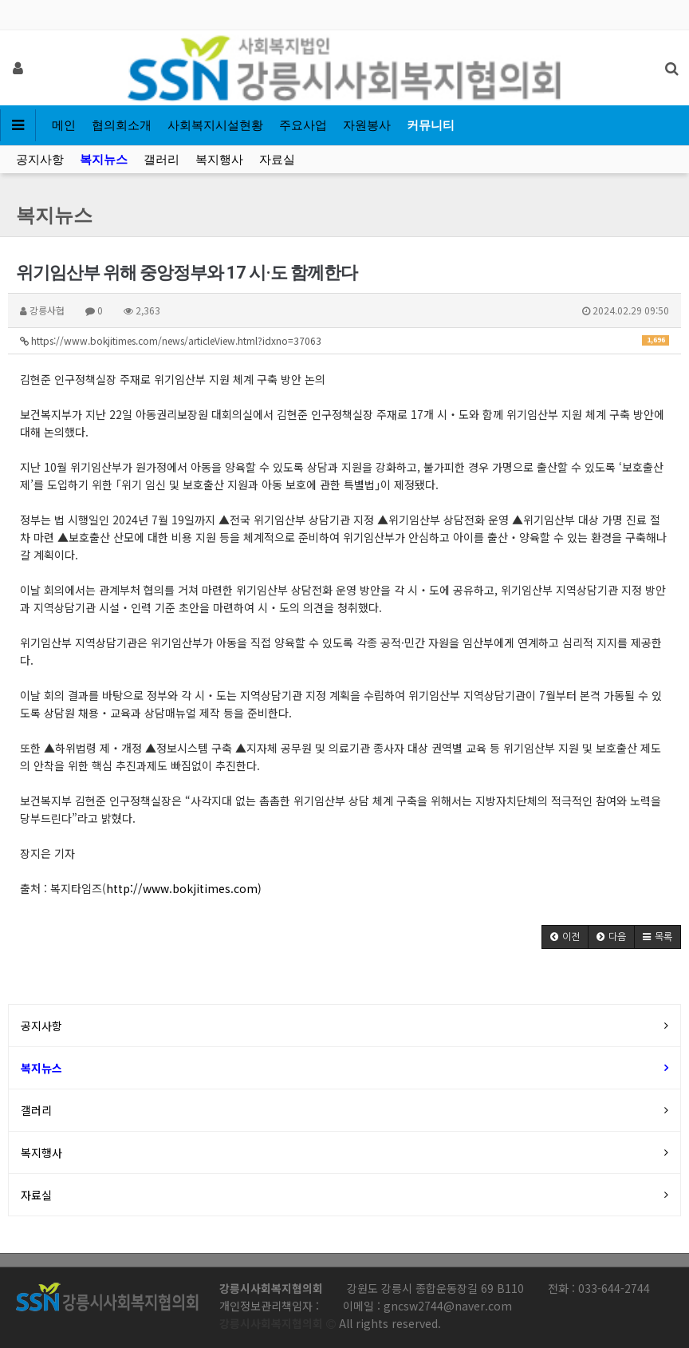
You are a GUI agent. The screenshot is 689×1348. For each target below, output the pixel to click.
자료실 (277, 159)
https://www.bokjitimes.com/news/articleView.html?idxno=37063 (344, 340)
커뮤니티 (431, 125)
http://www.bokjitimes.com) (184, 888)
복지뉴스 (104, 159)
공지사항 (40, 159)
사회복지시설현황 (215, 125)
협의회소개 (122, 125)
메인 (64, 125)
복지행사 (219, 159)
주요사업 (303, 125)
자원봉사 (367, 125)
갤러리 (161, 159)
